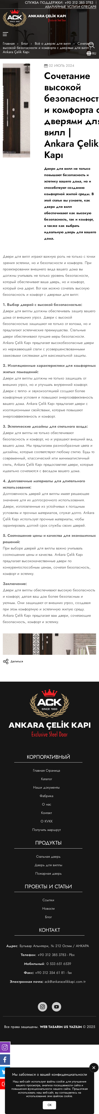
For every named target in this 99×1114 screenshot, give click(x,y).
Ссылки (48, 900)
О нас (46, 804)
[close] (94, 1067)
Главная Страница (46, 770)
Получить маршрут (46, 830)
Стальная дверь (48, 856)
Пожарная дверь (48, 873)
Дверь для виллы (48, 865)
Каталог (46, 779)
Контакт (46, 813)
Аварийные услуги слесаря (70, 6)
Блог (48, 917)
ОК (50, 1105)
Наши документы (46, 787)
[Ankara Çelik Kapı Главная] (34, 18)
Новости (48, 908)
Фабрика (46, 796)
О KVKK (47, 821)
